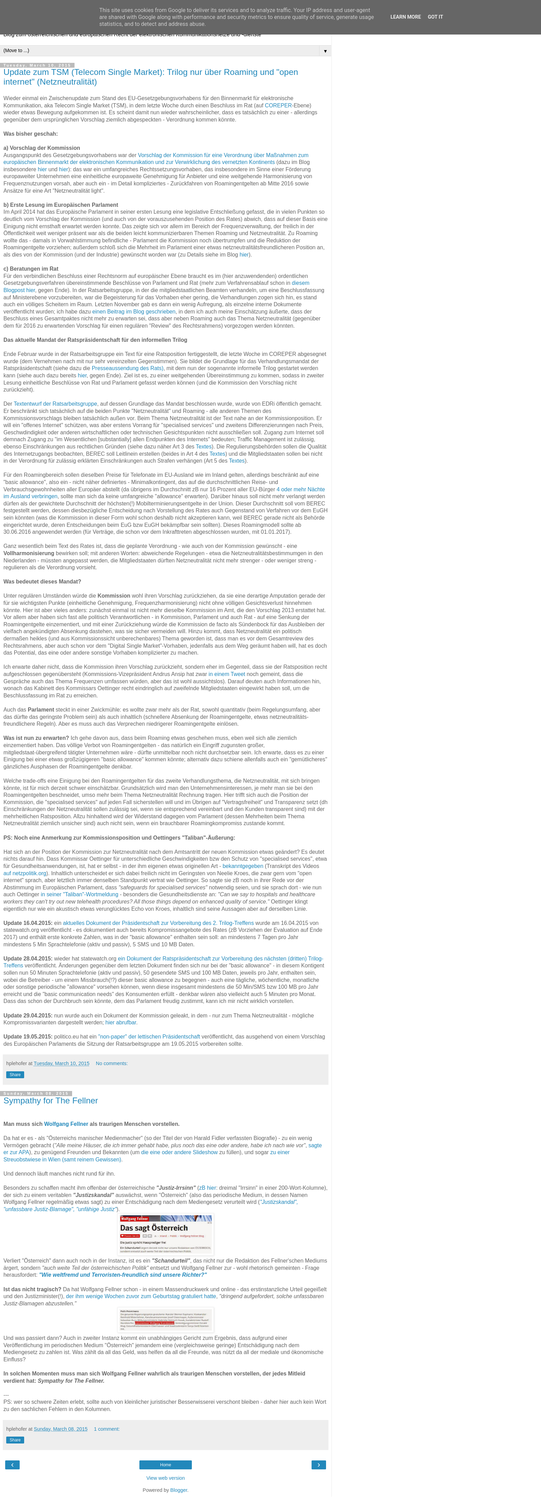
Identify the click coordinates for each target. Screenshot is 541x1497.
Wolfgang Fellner (66, 1124)
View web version (165, 1478)
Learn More (406, 17)
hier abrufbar (121, 1022)
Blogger (178, 1490)
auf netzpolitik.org (24, 873)
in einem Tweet (226, 674)
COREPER (278, 105)
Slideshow (205, 1152)
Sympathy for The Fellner (50, 1100)
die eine (150, 1152)
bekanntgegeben (243, 866)
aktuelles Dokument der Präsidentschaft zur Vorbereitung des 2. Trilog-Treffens (158, 923)
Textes (204, 447)
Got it (435, 17)
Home (165, 1464)
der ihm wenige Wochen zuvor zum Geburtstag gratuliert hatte (141, 1296)
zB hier (207, 1188)
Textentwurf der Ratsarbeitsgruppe (55, 404)
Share (15, 1074)
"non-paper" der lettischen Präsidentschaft (149, 1037)
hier (42, 169)
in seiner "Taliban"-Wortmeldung (79, 894)
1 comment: (107, 1429)
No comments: (112, 1063)
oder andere (176, 1152)
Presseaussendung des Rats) (128, 368)
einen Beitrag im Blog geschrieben (134, 312)
